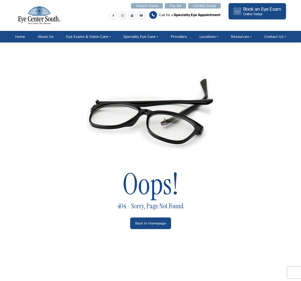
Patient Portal (147, 6)
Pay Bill (175, 6)
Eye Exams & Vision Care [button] (88, 36)
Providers (179, 36)
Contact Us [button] (275, 36)
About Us (45, 36)
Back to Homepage (150, 223)
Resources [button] (241, 36)
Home (20, 36)
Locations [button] (208, 36)
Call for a (185, 15)
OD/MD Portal (204, 6)
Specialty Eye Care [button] (140, 36)
